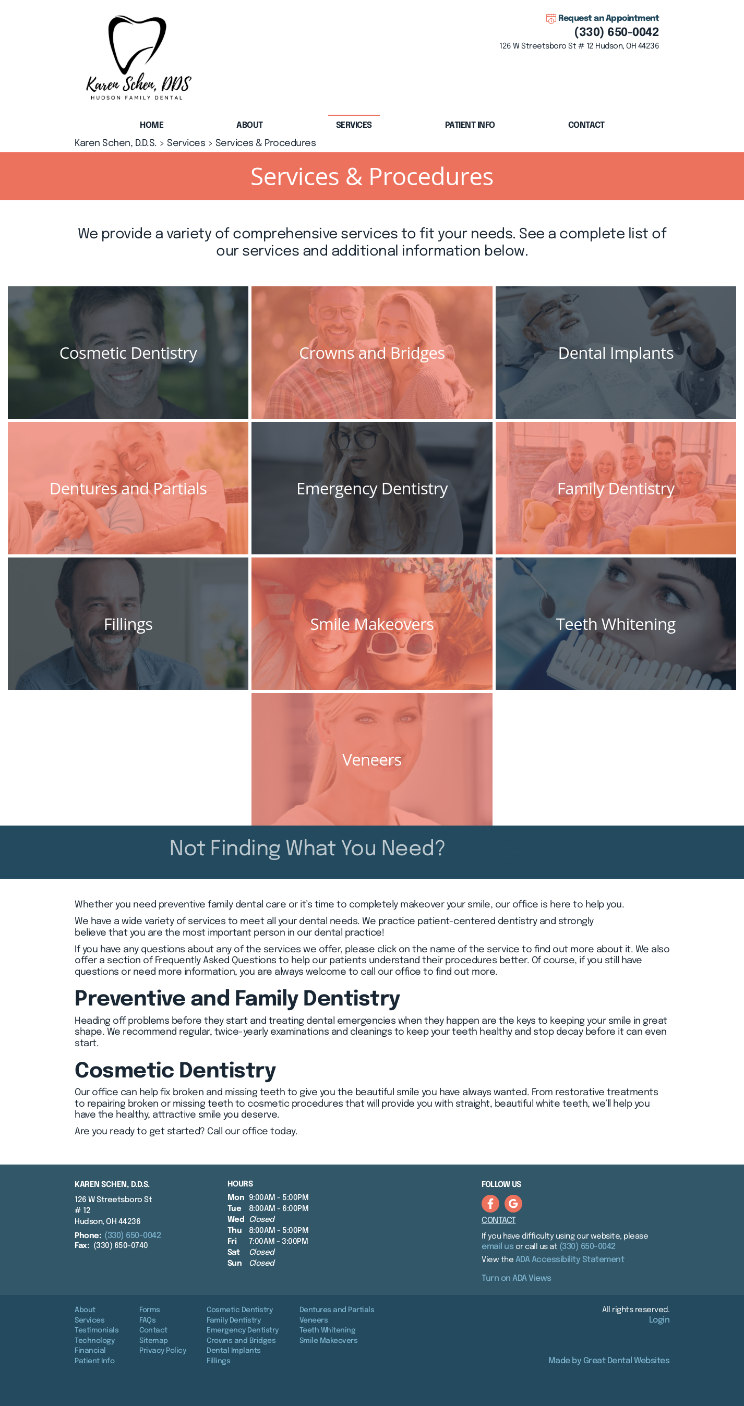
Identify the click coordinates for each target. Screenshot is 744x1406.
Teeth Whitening (327, 1330)
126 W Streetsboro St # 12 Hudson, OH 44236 (579, 46)
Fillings (218, 1361)
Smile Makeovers (328, 1340)
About (85, 1310)
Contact (586, 125)
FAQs (147, 1320)
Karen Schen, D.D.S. (116, 143)
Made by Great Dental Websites (609, 1360)
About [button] (249, 125)
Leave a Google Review (513, 1204)
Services (354, 125)
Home (151, 125)
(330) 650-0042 (616, 33)
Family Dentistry (233, 1320)
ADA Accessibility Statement (570, 1259)
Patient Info (94, 1361)
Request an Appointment (608, 18)
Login (659, 1320)
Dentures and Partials (337, 1310)
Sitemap (153, 1340)
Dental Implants (234, 1350)
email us (497, 1246)
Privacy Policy (162, 1350)
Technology (94, 1340)
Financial (90, 1350)
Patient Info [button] (470, 125)
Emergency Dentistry (243, 1330)
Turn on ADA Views (516, 1278)
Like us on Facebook (490, 1204)
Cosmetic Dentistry (239, 1310)
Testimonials (96, 1330)
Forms (149, 1310)
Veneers (313, 1320)
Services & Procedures (265, 143)
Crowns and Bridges (241, 1340)
